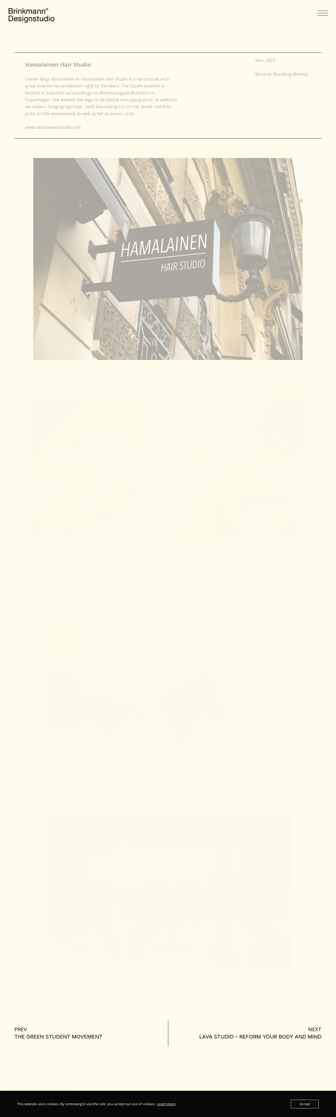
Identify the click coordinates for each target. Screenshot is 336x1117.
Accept (305, 1104)
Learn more (166, 1104)
